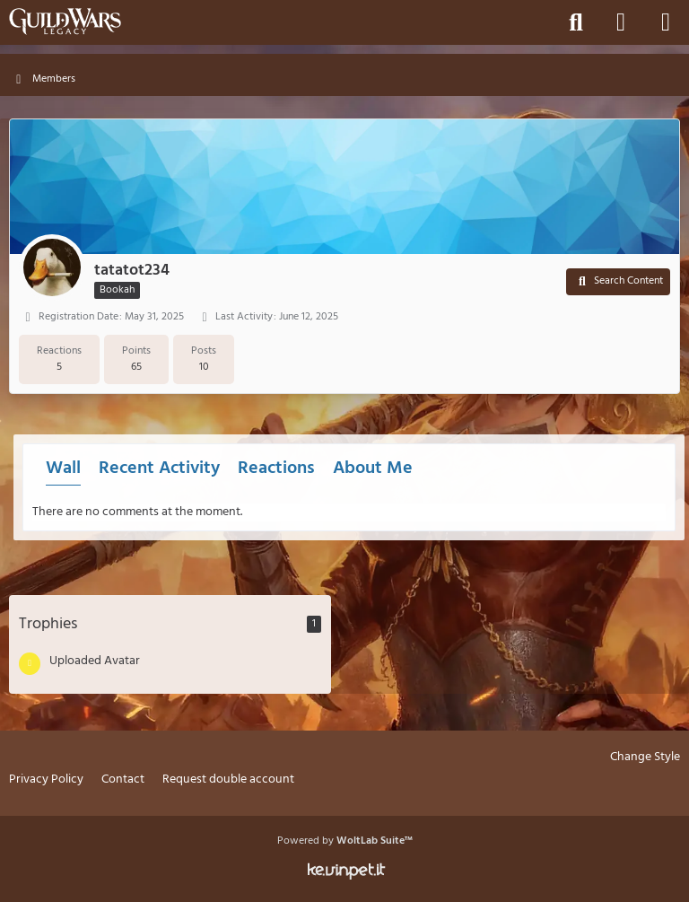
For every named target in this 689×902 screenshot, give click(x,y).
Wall (63, 468)
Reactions (276, 468)
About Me (373, 468)
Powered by (345, 841)
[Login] (621, 22)
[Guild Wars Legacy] (65, 21)
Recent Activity (159, 468)
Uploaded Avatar (94, 661)
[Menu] (666, 22)
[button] (618, 281)
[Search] (576, 22)
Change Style (645, 758)
